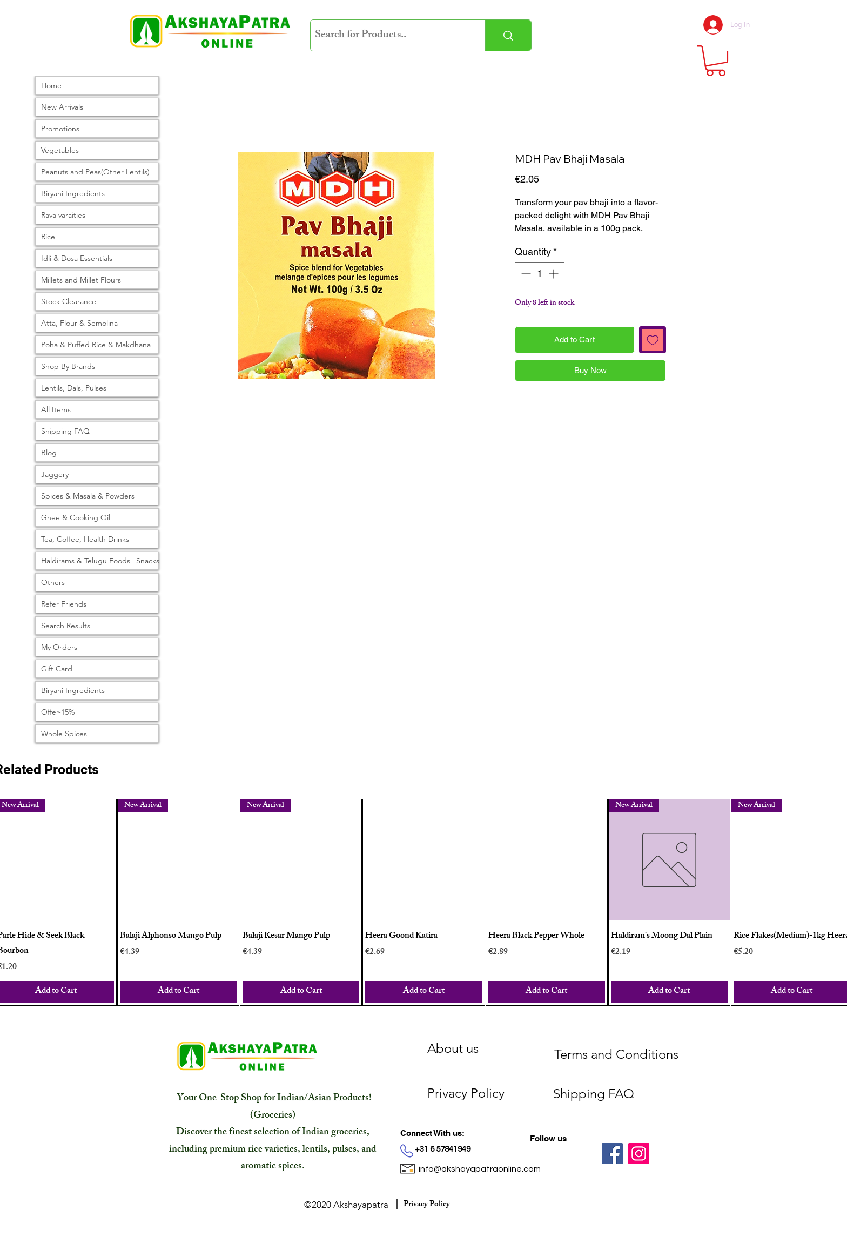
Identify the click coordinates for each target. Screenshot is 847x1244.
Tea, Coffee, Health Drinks (85, 539)
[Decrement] (524, 274)
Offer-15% (58, 712)
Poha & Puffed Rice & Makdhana (96, 344)
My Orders (59, 647)
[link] (715, 60)
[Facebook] (612, 1153)
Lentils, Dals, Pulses (73, 388)
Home (51, 85)
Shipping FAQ (65, 431)
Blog (49, 453)
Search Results (65, 625)
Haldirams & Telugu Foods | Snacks (99, 561)
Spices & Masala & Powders (88, 496)
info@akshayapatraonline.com (480, 1169)
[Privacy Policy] (484, 1093)
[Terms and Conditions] (616, 1054)
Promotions (60, 128)
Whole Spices (64, 733)
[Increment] (554, 274)
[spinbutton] (539, 274)
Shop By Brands (68, 366)
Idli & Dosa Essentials (76, 258)
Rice (48, 236)
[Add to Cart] (178, 992)
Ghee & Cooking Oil (75, 517)
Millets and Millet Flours (81, 280)
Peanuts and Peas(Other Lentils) (95, 172)
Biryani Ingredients (73, 193)
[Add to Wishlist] (653, 340)
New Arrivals (62, 107)
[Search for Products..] (388, 35)
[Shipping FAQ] (620, 1094)
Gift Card (56, 669)
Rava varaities (63, 215)
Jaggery (55, 474)
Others (53, 582)
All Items (56, 409)
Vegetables (60, 150)
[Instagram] (638, 1153)
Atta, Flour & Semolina (79, 323)
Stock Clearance (68, 301)
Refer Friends (63, 604)
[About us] (484, 1048)
